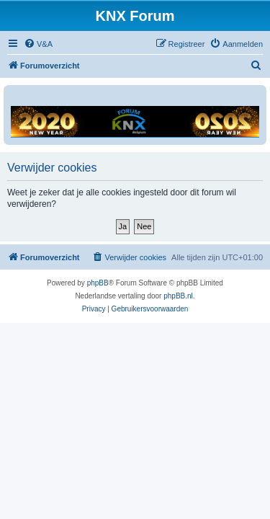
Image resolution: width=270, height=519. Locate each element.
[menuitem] (38, 44)
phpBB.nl (178, 296)
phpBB (98, 283)
